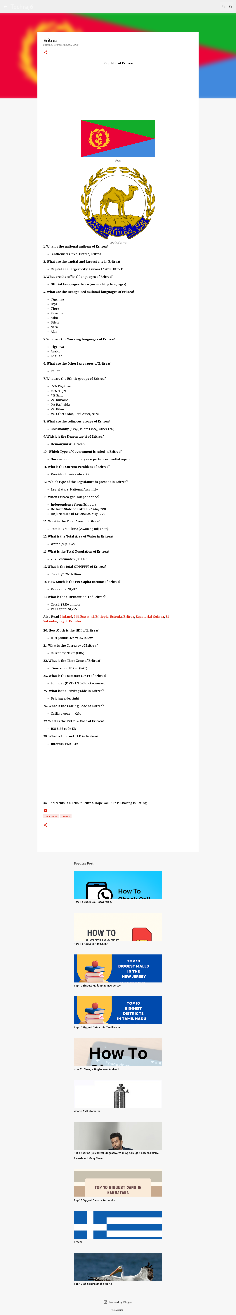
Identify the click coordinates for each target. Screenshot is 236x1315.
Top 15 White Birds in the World (93, 1283)
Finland (66, 616)
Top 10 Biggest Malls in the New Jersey (97, 985)
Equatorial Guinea (150, 616)
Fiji (76, 616)
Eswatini (87, 616)
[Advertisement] (118, 91)
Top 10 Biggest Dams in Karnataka (94, 1200)
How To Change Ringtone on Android (96, 1069)
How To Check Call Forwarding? (93, 901)
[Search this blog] (213, 6)
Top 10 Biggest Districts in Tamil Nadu (97, 1027)
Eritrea (128, 616)
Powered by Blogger (118, 1302)
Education (51, 816)
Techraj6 (21, 6)
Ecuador (75, 621)
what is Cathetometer (87, 1111)
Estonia (116, 616)
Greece (78, 1242)
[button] (45, 52)
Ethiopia (102, 616)
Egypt (62, 621)
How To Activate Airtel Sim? (91, 943)
